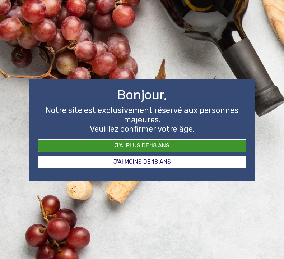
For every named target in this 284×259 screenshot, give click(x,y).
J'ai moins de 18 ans (142, 161)
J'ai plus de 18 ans (142, 145)
